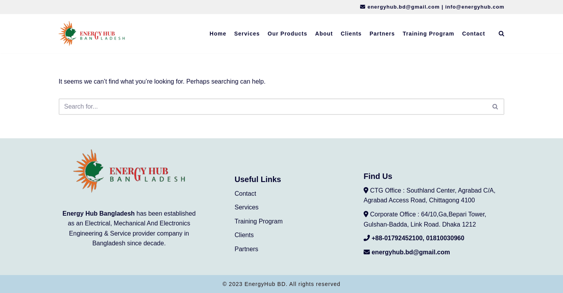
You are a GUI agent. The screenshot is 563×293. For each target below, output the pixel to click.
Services (247, 33)
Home (218, 33)
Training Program (428, 33)
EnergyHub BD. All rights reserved (292, 284)
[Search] (501, 33)
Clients (351, 33)
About (324, 33)
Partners (382, 33)
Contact (473, 33)
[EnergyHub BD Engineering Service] (92, 33)
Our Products (287, 33)
